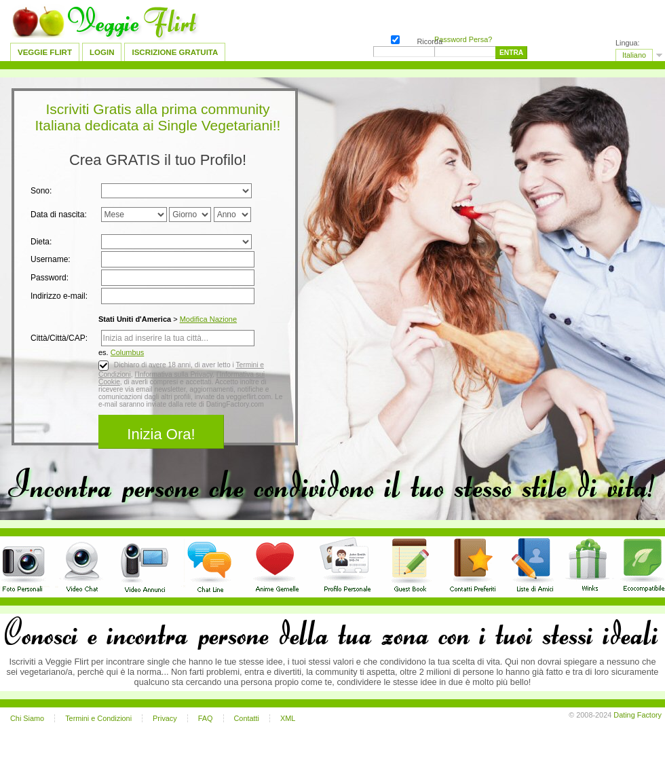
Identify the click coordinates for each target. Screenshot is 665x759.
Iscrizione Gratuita (175, 52)
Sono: (41, 191)
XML (287, 718)
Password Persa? (463, 39)
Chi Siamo (27, 718)
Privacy (165, 718)
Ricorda (394, 38)
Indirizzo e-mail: (59, 296)
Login (102, 52)
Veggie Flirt (45, 52)
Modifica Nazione (208, 319)
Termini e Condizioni (98, 718)
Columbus (128, 352)
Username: (51, 259)
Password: (50, 277)
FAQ (205, 718)
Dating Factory (637, 715)
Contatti (246, 718)
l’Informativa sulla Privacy (173, 374)
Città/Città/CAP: (59, 338)
